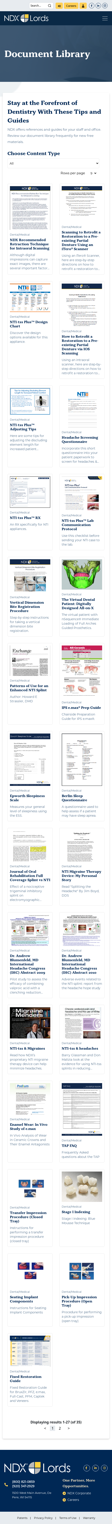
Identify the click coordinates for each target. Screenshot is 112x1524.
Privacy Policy (43, 1518)
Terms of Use (67, 1518)
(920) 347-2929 (23, 1486)
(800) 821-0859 (23, 1482)
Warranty (89, 1518)
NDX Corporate (79, 1493)
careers (71, 5)
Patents (22, 1518)
